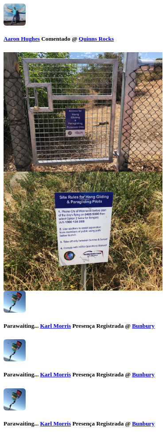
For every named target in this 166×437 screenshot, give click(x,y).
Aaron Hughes (22, 38)
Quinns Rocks (96, 38)
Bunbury (143, 325)
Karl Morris (55, 325)
